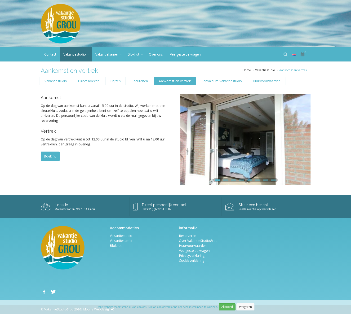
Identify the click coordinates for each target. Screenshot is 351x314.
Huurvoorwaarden (266, 81)
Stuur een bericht (253, 205)
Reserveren (187, 235)
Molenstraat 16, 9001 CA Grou (75, 209)
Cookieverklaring (191, 260)
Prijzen (115, 81)
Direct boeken (88, 81)
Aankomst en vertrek (175, 81)
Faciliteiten (140, 81)
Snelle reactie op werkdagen (257, 209)
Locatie (61, 205)
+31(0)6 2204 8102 (159, 209)
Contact (50, 54)
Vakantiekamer (106, 54)
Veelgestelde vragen (185, 54)
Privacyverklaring (191, 255)
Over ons (156, 54)
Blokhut (133, 54)
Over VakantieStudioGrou (198, 240)
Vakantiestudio (74, 54)
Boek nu (50, 156)
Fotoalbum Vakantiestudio (222, 81)
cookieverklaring (167, 307)
